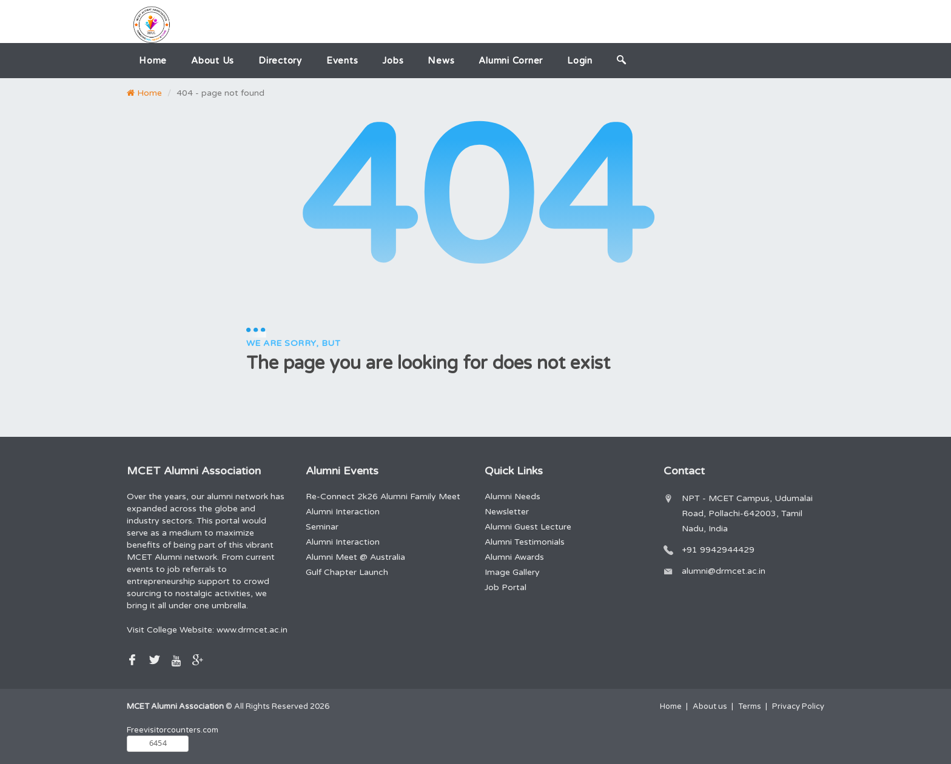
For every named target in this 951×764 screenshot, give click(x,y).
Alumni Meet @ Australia (355, 557)
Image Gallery (512, 572)
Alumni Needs (512, 496)
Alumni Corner (511, 60)
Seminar (322, 527)
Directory (280, 60)
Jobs (392, 60)
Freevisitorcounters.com (172, 730)
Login (580, 60)
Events (342, 60)
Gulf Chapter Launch (347, 572)
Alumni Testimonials (525, 542)
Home (153, 60)
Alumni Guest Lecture (528, 527)
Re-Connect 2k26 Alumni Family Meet (383, 496)
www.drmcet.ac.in (252, 630)
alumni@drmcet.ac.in (723, 571)
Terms (749, 706)
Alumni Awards (514, 557)
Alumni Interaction (343, 512)
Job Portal (505, 587)
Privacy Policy (798, 706)
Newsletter (507, 512)
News (441, 60)
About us (212, 60)
